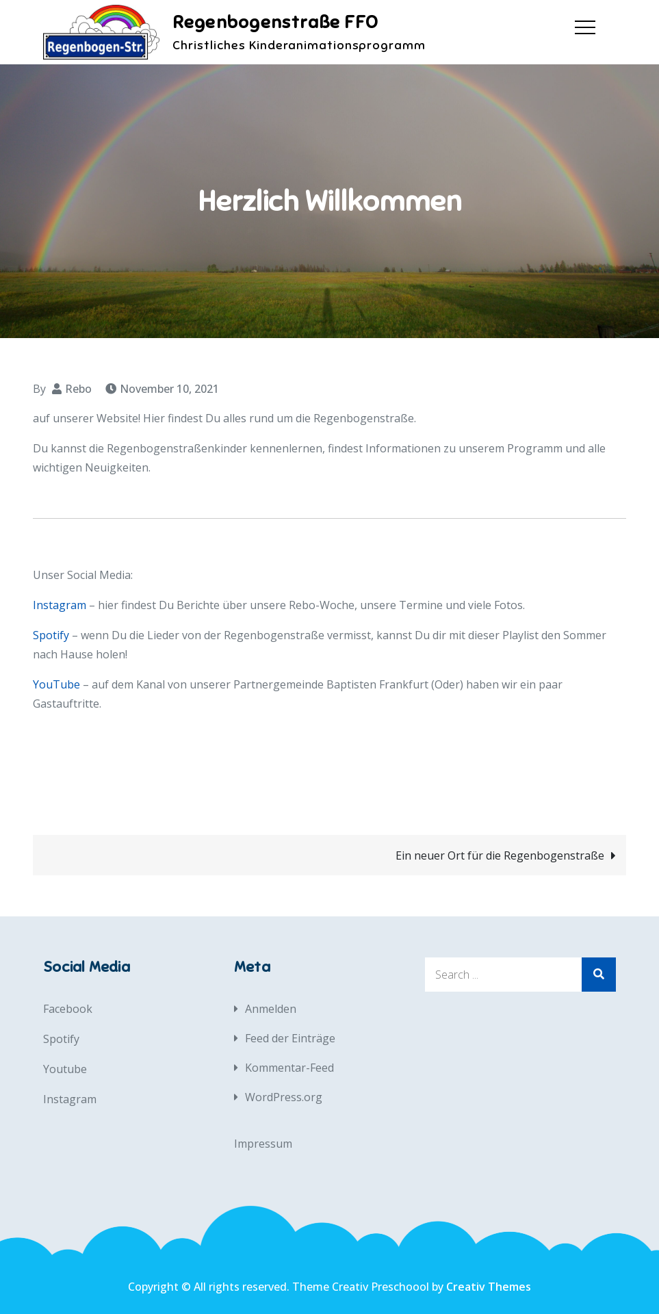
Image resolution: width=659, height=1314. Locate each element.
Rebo (78, 388)
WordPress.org (283, 1097)
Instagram (59, 605)
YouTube (56, 684)
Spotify (51, 635)
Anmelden (270, 1008)
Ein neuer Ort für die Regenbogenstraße (500, 855)
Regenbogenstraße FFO (275, 22)
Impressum (263, 1143)
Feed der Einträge (290, 1038)
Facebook (67, 1008)
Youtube (65, 1069)
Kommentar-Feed (289, 1067)
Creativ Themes (488, 1286)
